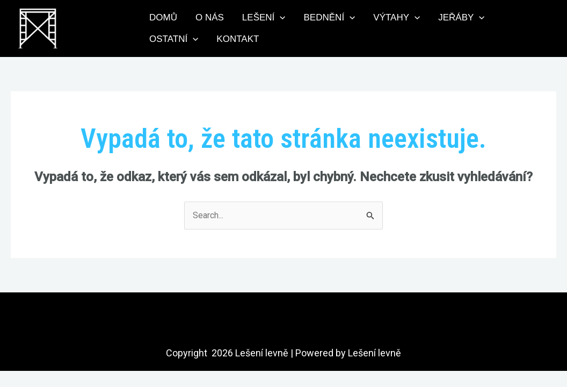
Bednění (329, 17)
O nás (209, 17)
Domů (163, 17)
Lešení (264, 17)
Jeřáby (461, 17)
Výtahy (396, 17)
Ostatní (173, 39)
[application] (279, 17)
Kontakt (237, 39)
